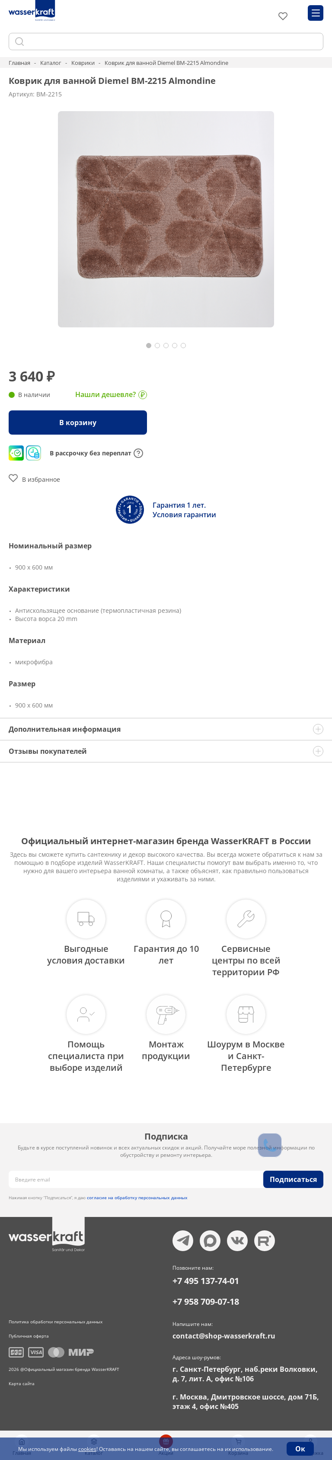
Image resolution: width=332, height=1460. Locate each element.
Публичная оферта (29, 1336)
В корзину (77, 422)
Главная (19, 63)
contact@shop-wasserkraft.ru (223, 1336)
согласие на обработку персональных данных (137, 1197)
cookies (87, 1449)
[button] (148, 345)
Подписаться (293, 1179)
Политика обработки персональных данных (55, 1322)
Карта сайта (22, 1383)
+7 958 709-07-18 (205, 1301)
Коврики (83, 63)
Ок (300, 1449)
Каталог (50, 63)
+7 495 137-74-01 (205, 1281)
